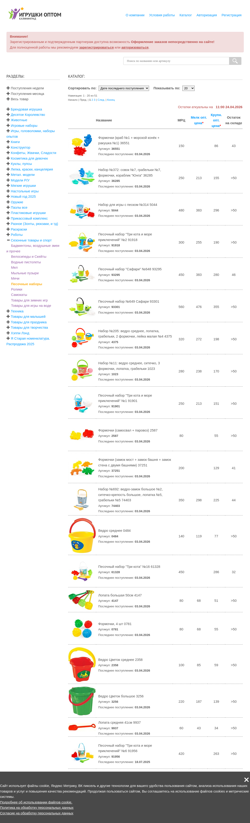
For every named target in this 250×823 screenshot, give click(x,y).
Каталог (186, 15)
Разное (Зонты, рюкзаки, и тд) (34, 224)
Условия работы (162, 15)
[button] (246, 779)
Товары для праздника (29, 322)
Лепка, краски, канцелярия (32, 169)
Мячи (15, 278)
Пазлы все (19, 207)
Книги (15, 142)
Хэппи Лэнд (20, 333)
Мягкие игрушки (23, 185)
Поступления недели (25, 88)
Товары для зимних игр (29, 300)
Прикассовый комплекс (29, 218)
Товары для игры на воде (31, 306)
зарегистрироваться (96, 47)
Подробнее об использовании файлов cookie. (36, 802)
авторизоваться (135, 47)
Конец (111, 99)
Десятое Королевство (28, 115)
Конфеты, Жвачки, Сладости (33, 153)
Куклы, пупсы (21, 164)
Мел (14, 267)
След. (101, 99)
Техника (17, 311)
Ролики (16, 289)
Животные (19, 120)
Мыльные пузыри (25, 273)
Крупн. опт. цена (216, 120)
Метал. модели (23, 175)
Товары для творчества (29, 327)
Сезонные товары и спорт (31, 240)
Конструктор (20, 147)
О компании (135, 15)
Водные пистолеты (26, 262)
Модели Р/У (20, 180)
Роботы (17, 235)
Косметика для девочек (29, 158)
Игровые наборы (24, 125)
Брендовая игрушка (26, 109)
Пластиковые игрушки (28, 213)
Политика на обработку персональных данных (36, 808)
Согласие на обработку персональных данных (36, 813)
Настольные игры (25, 191)
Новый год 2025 (23, 196)
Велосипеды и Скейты (29, 256)
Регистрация (232, 15)
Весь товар (18, 99)
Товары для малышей (28, 316)
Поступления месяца (25, 94)
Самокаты (19, 295)
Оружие (17, 202)
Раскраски (19, 229)
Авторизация (207, 15)
